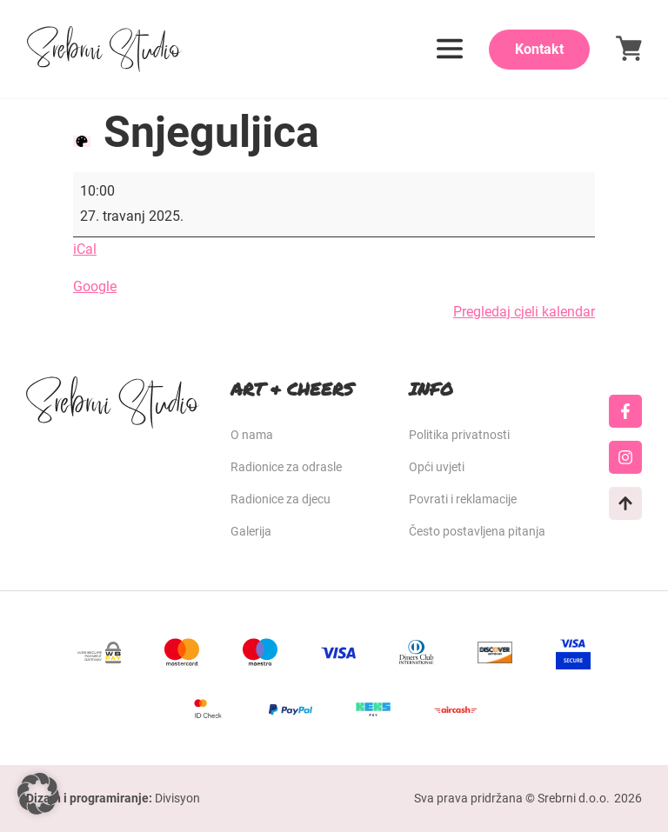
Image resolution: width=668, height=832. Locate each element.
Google (95, 286)
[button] (38, 793)
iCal (85, 249)
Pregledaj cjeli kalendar (524, 311)
